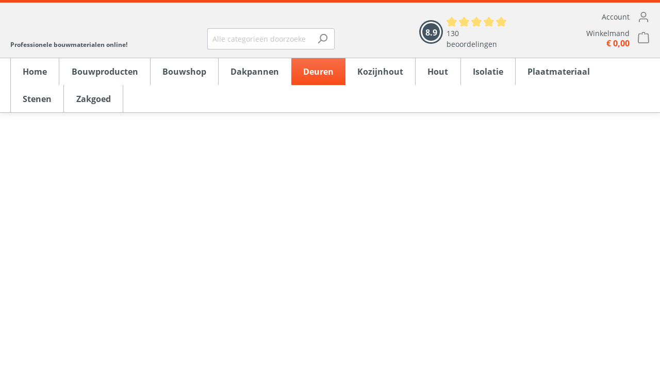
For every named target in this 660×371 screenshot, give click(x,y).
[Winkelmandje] (590, 38)
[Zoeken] (322, 38)
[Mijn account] (590, 17)
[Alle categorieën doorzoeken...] (259, 38)
